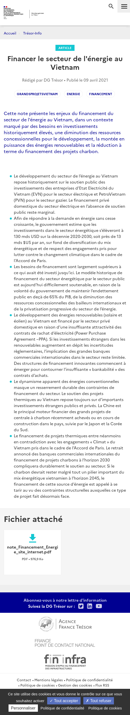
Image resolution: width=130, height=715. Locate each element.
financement (100, 94)
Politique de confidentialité (89, 679)
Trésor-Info (32, 32)
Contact (24, 679)
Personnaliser (23, 708)
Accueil (10, 32)
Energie (73, 94)
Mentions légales (48, 679)
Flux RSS (102, 685)
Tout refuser (98, 701)
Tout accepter (64, 701)
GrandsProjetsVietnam (37, 94)
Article (65, 48)
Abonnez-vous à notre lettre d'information (65, 600)
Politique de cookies (37, 685)
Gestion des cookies (75, 685)
